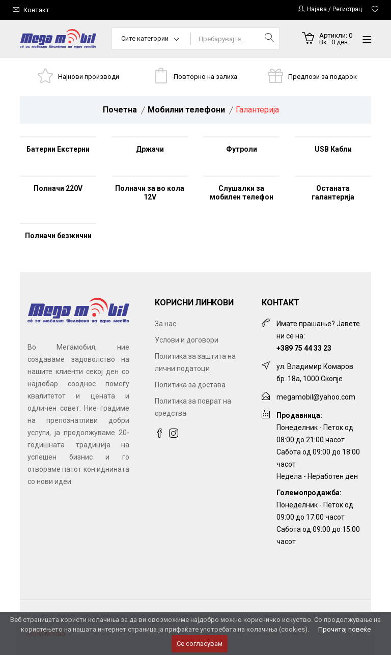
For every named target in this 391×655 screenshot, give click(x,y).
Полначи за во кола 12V (149, 192)
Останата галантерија (333, 192)
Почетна (120, 110)
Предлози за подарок (322, 76)
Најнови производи (88, 76)
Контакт (36, 10)
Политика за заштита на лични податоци (195, 362)
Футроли (241, 149)
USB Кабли (333, 149)
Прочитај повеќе (344, 629)
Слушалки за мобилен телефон (241, 192)
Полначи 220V (58, 188)
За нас (165, 324)
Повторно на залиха (205, 76)
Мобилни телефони (186, 110)
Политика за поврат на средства (193, 407)
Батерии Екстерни (58, 149)
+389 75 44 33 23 (303, 348)
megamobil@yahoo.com (315, 397)
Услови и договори (186, 340)
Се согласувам (199, 643)
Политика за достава (190, 385)
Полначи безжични (58, 236)
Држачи (150, 149)
